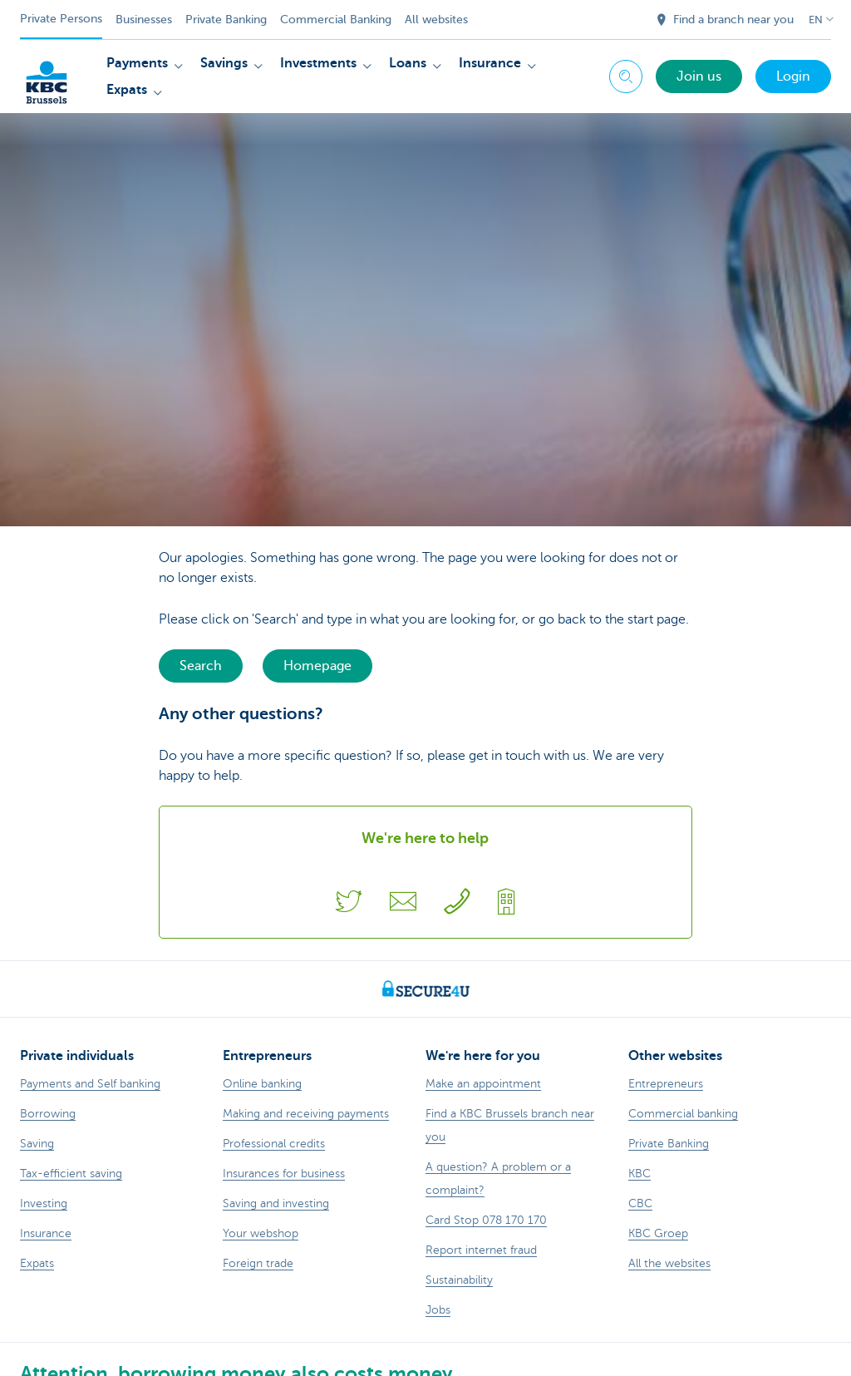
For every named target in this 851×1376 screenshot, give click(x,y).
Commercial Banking (335, 19)
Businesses (144, 19)
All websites (436, 19)
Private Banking (226, 19)
